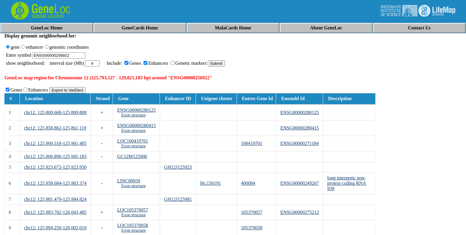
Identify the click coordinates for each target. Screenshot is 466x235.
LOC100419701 (132, 140)
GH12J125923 (178, 167)
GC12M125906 (132, 156)
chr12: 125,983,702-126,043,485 (55, 212)
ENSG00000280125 (136, 110)
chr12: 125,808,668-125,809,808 (55, 112)
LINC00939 (128, 180)
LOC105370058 (132, 225)
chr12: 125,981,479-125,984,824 (55, 199)
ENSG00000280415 (136, 125)
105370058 (251, 227)
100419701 (251, 143)
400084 (248, 183)
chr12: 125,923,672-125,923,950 (55, 167)
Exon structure (133, 115)
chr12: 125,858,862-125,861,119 (55, 127)
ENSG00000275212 (299, 212)
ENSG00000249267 (299, 183)
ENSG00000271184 (299, 143)
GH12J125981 (178, 199)
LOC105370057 (132, 209)
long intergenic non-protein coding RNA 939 (346, 183)
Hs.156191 (210, 183)
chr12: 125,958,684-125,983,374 (55, 183)
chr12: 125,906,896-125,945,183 (55, 156)
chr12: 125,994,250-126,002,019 (55, 227)
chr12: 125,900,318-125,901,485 (55, 143)
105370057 (251, 212)
